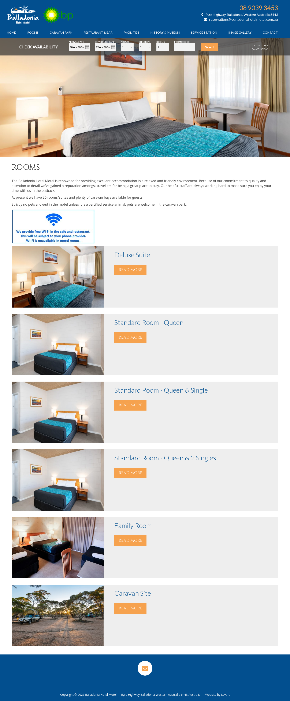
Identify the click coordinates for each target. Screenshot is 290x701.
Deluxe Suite (132, 254)
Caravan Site (132, 593)
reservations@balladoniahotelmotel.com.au (241, 19)
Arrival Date (76, 42)
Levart (225, 695)
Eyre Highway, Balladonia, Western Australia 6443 (239, 14)
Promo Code (182, 42)
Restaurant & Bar (97, 32)
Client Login (261, 45)
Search (210, 47)
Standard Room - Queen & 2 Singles (165, 458)
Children (144, 42)
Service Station (204, 32)
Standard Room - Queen (148, 322)
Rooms (32, 32)
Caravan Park (61, 32)
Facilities (131, 32)
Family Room (133, 525)
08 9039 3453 (258, 7)
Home (11, 32)
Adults (125, 42)
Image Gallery (240, 32)
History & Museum (165, 32)
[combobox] (127, 47)
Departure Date (104, 42)
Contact (270, 32)
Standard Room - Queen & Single (161, 390)
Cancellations (260, 49)
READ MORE (130, 269)
